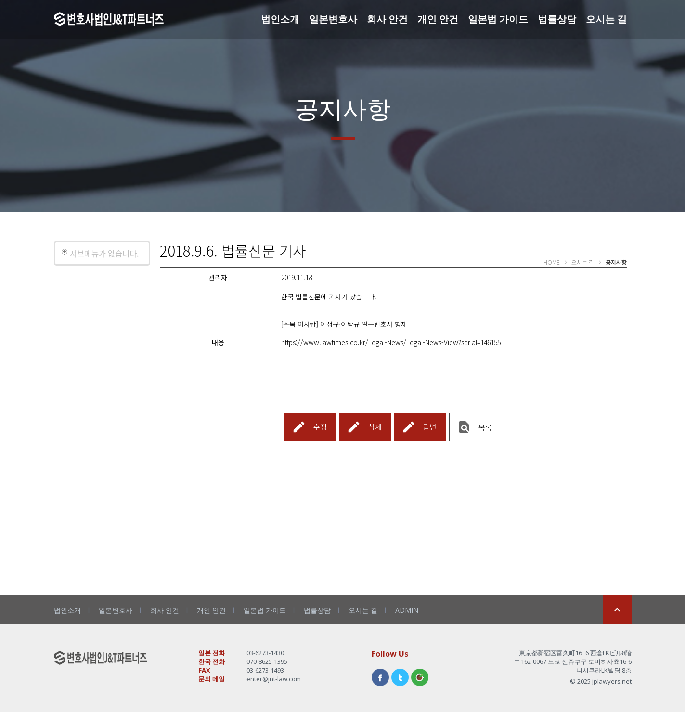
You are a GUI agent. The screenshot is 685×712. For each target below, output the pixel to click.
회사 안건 (387, 19)
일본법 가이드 (498, 19)
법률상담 (557, 19)
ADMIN (406, 610)
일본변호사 (333, 19)
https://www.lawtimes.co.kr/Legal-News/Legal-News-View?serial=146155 (391, 342)
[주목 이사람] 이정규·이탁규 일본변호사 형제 (344, 324)
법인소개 (280, 19)
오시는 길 (606, 19)
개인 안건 (437, 19)
